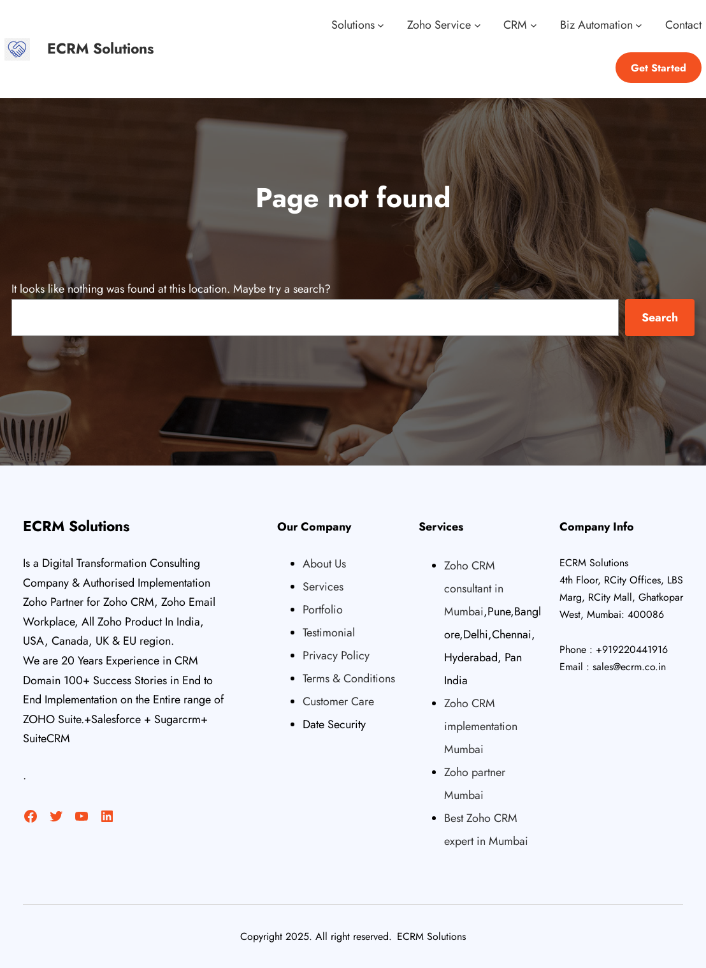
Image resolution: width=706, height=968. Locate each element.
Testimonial (329, 632)
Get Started (658, 68)
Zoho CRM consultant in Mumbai (473, 588)
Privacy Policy (336, 655)
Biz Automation (596, 25)
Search (660, 317)
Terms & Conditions (349, 678)
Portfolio (323, 609)
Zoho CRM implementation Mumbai (480, 726)
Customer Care (338, 701)
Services (323, 586)
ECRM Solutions (100, 48)
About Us (324, 563)
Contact (683, 25)
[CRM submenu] (533, 25)
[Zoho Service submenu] (477, 25)
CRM (515, 25)
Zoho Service (439, 25)
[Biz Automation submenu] (638, 25)
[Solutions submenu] (380, 25)
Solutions (353, 25)
